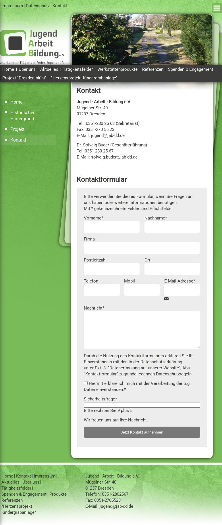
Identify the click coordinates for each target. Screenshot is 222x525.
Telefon (91, 281)
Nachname (155, 218)
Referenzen (152, 69)
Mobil (129, 281)
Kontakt (60, 5)
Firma (89, 239)
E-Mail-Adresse (179, 281)
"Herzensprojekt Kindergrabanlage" (84, 78)
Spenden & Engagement (190, 69)
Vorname (93, 218)
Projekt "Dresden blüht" (24, 78)
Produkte (58, 494)
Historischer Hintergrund (22, 115)
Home (8, 69)
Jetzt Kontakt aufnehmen (142, 432)
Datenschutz (38, 5)
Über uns (27, 69)
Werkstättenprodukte (117, 69)
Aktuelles (49, 69)
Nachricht (94, 308)
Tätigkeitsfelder (78, 69)
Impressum (12, 5)
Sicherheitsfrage (100, 399)
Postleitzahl (95, 260)
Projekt (17, 129)
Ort (147, 260)
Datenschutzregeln (174, 374)
